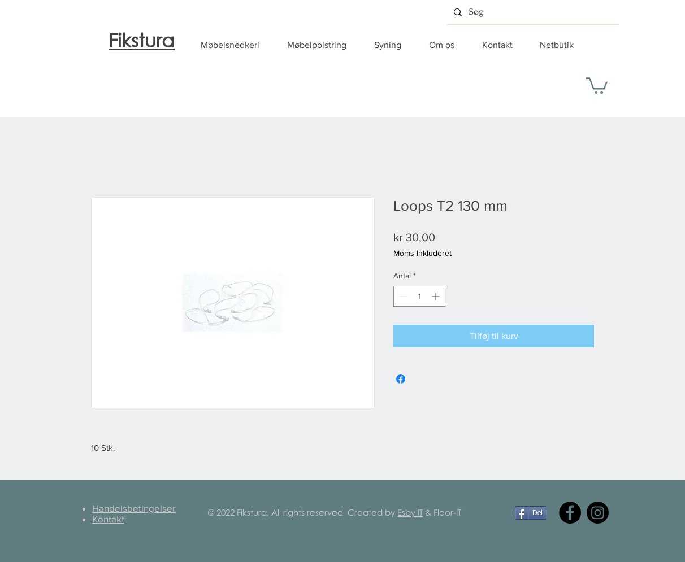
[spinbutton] (419, 296)
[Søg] (532, 12)
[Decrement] (402, 296)
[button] (235, 45)
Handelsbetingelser (134, 508)
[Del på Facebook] (400, 379)
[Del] (531, 513)
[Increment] (437, 296)
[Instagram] (598, 513)
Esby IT (410, 512)
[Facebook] (570, 513)
